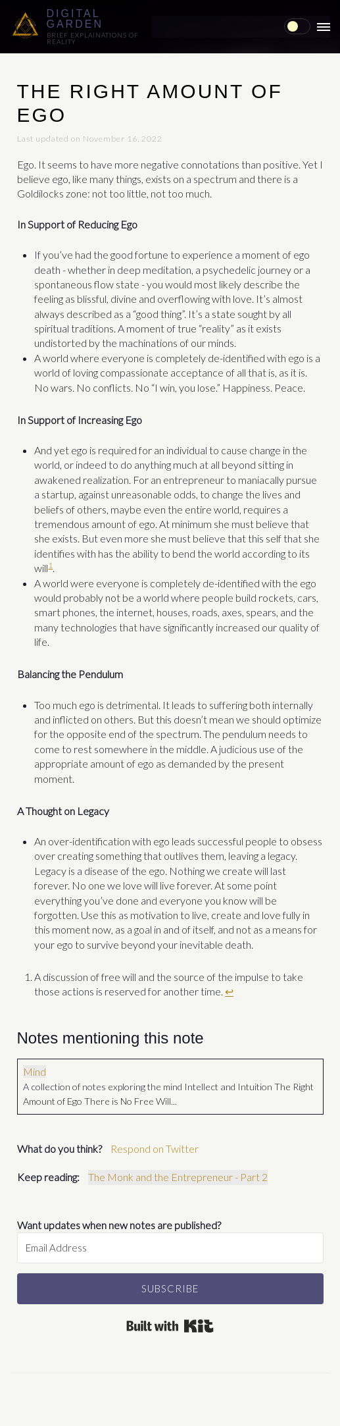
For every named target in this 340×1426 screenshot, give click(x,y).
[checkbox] (297, 26)
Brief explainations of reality (93, 38)
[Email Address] (170, 1247)
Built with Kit (170, 1325)
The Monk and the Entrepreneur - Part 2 (178, 1177)
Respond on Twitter (154, 1148)
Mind (34, 1071)
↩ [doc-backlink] (229, 991)
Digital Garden (75, 19)
